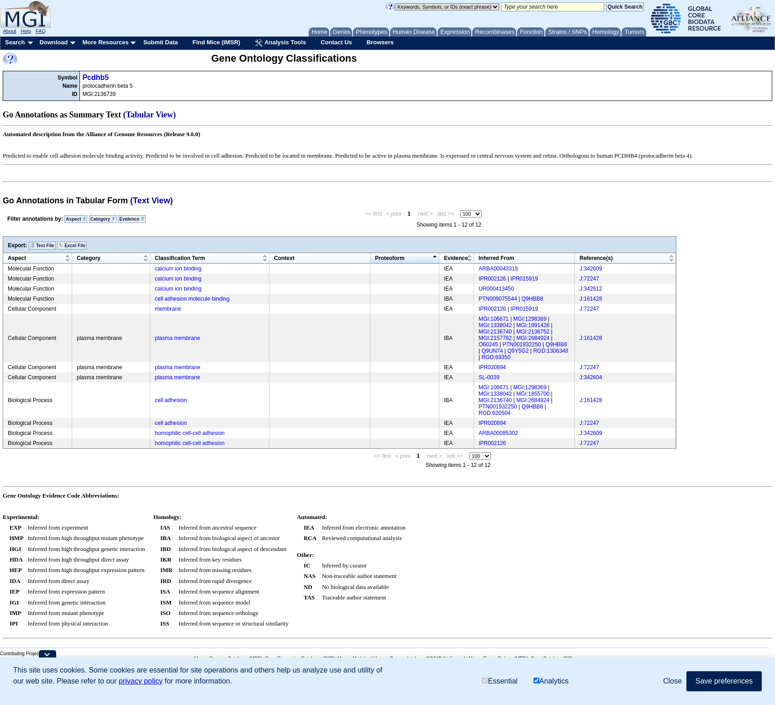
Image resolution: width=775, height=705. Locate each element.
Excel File (71, 245)
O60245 (488, 344)
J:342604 (591, 377)
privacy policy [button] (141, 681)
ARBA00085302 (498, 433)
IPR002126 (492, 279)
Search (15, 42)
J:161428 (591, 299)
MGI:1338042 (495, 325)
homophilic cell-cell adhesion (190, 433)
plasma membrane (177, 338)
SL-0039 (489, 377)
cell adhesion (171, 400)
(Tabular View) (149, 114)
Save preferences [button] (724, 681)
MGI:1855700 (533, 394)
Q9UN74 (492, 351)
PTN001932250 (522, 344)
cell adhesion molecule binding (192, 299)
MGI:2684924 (533, 338)
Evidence (131, 219)
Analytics (551, 681)
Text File (42, 245)
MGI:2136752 (533, 332)
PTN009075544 (498, 299)
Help (26, 31)
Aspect (76, 219)
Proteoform (390, 258)
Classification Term (180, 258)
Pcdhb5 (95, 77)
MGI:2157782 (495, 338)
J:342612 (591, 289)
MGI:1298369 (530, 319)
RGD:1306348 (550, 351)
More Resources (105, 42)
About (9, 31)
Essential (499, 681)
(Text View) (151, 200)
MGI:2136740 (495, 332)
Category (102, 219)
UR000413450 (496, 289)
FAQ (41, 31)
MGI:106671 (494, 319)
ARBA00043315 (498, 268)
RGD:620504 (495, 413)
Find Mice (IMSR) (216, 42)
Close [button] (672, 681)
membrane (168, 309)
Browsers (380, 42)
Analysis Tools (280, 43)
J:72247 (589, 279)
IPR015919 (524, 279)
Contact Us (336, 42)
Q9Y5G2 (518, 351)
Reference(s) (596, 258)
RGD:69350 (495, 357)
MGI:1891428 (533, 325)
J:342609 (591, 268)
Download (53, 42)
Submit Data (160, 42)
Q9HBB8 (532, 299)
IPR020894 (492, 367)
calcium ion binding (178, 268)
